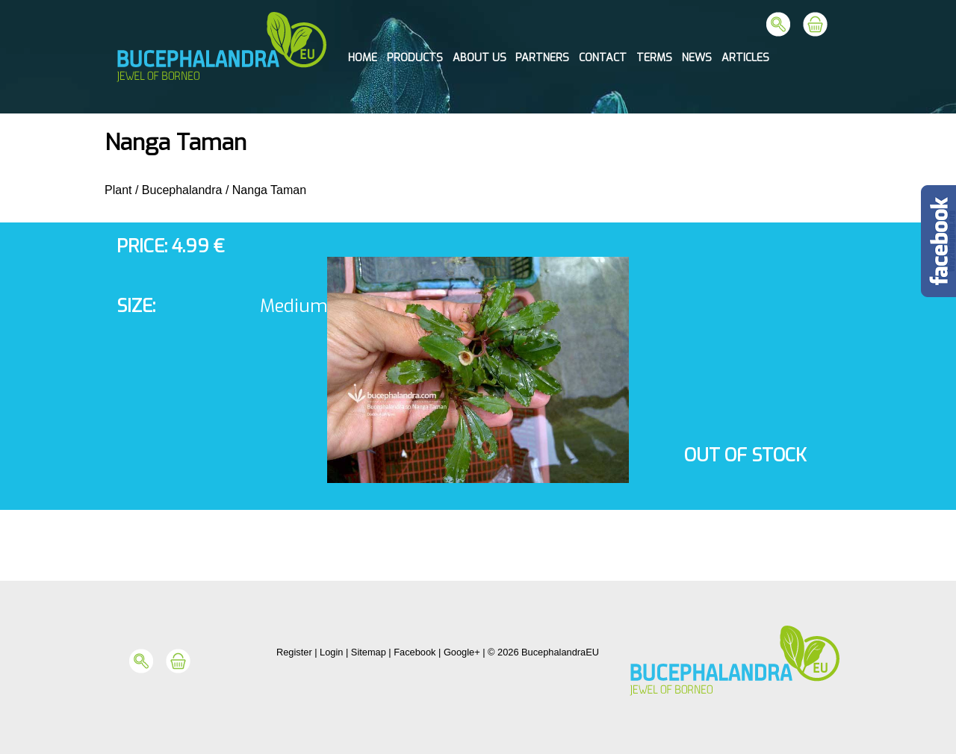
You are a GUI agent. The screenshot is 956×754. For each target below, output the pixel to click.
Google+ (462, 652)
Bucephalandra (182, 190)
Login (331, 652)
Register (294, 652)
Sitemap (368, 652)
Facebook (414, 652)
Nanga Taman (269, 190)
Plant (118, 190)
